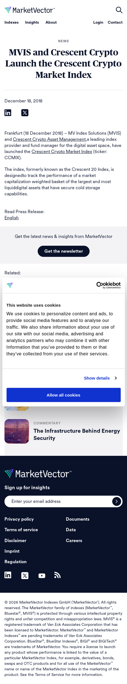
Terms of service (21, 530)
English (11, 217)
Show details (97, 378)
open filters (119, 10)
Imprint (12, 551)
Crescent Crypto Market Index (62, 151)
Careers (74, 540)
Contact (115, 22)
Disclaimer (15, 540)
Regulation (15, 562)
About (51, 22)
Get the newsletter (63, 251)
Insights (32, 22)
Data (71, 530)
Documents (77, 519)
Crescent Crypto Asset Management (49, 139)
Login (98, 22)
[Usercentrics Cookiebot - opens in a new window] (96, 285)
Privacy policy (19, 519)
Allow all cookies (63, 394)
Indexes (11, 22)
